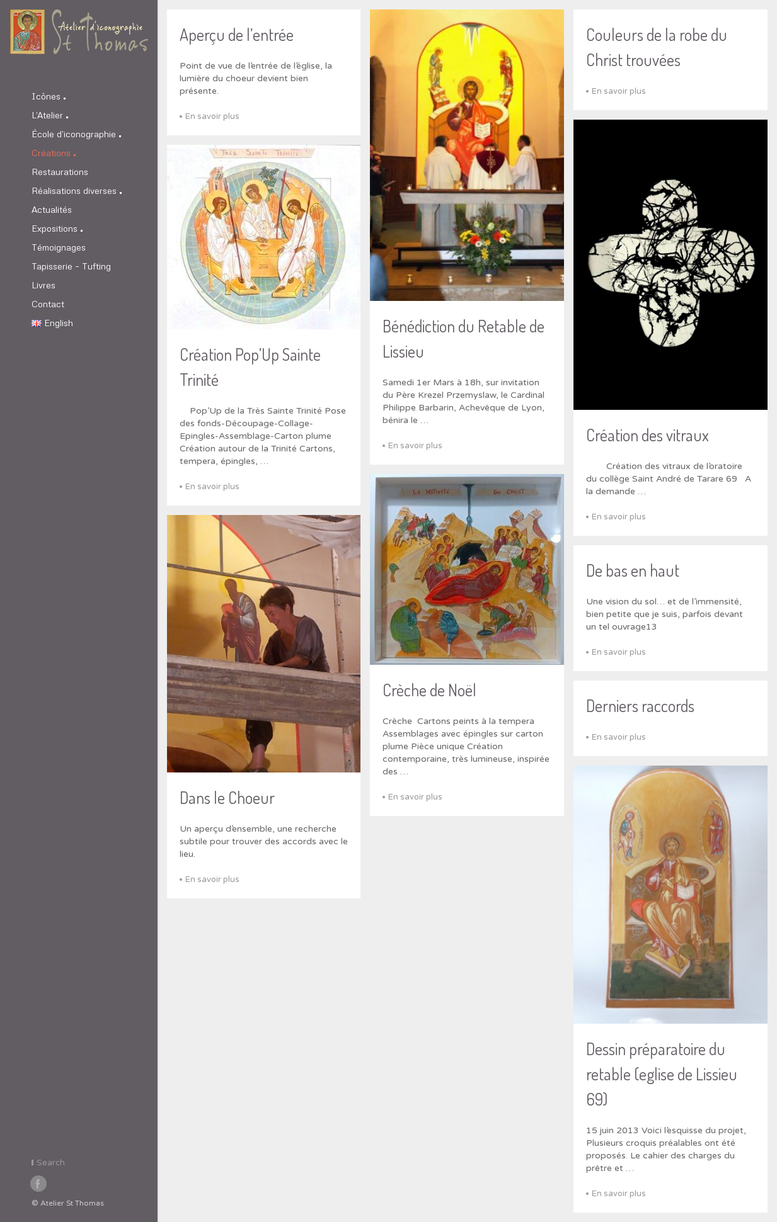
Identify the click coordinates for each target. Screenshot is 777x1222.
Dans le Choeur (227, 797)
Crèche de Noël (429, 689)
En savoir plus (212, 116)
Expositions (57, 228)
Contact (48, 303)
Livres (43, 285)
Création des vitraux (647, 434)
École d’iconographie (76, 133)
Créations (54, 152)
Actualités (52, 209)
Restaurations (60, 171)
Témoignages (59, 247)
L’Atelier (50, 115)
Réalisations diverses (77, 190)
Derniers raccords (640, 705)
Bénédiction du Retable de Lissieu (463, 338)
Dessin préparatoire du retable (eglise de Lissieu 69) (661, 1073)
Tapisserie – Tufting (71, 266)
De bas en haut (632, 570)
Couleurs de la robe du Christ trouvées (656, 47)
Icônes (49, 96)
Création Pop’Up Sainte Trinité (250, 367)
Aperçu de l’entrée (237, 34)
